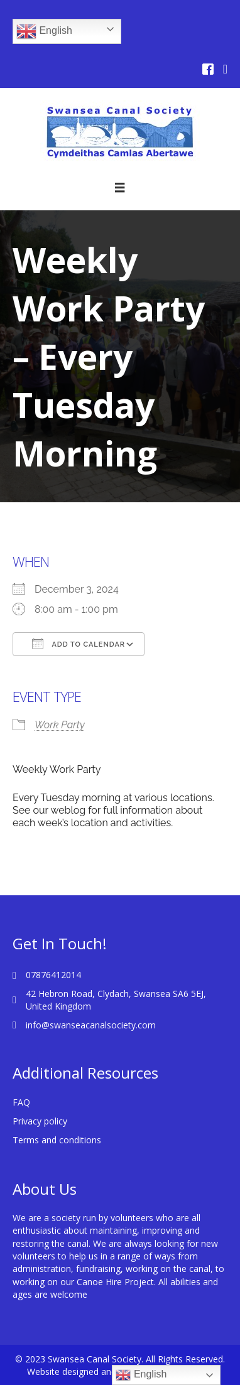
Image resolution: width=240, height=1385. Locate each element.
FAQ (21, 1102)
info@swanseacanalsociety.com (91, 1025)
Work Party (60, 725)
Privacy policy (40, 1121)
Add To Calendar (78, 643)
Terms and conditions (57, 1140)
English (44, 31)
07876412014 (53, 975)
